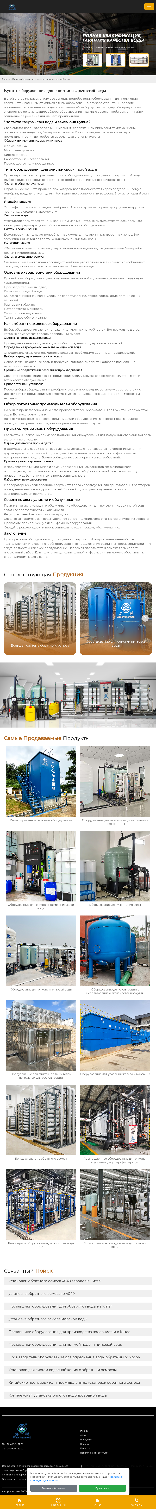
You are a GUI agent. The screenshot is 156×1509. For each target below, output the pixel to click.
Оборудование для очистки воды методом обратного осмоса (35, 1466)
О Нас (97, 1502)
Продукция (86, 1439)
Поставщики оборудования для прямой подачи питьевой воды (66, 1344)
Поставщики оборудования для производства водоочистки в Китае (69, 1332)
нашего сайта (37, 556)
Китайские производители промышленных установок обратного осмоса (74, 1382)
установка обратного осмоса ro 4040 (42, 1294)
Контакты (85, 1448)
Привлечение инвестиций (94, 1452)
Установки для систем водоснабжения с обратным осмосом (63, 1370)
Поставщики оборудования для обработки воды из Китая (61, 1306)
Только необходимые (53, 1488)
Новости (84, 1444)
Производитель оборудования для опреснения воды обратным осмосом (75, 1357)
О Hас (83, 1435)
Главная (6, 79)
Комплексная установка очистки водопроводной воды (58, 1395)
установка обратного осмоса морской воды (48, 1319)
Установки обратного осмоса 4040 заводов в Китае (55, 1281)
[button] (145, 618)
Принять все (102, 1488)
